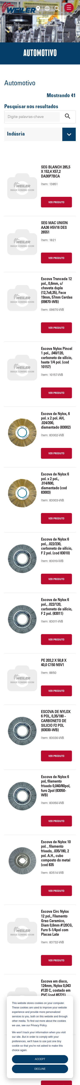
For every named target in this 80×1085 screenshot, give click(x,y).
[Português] (39, 9)
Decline (39, 1068)
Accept (40, 1059)
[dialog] (40, 1037)
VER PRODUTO (56, 202)
